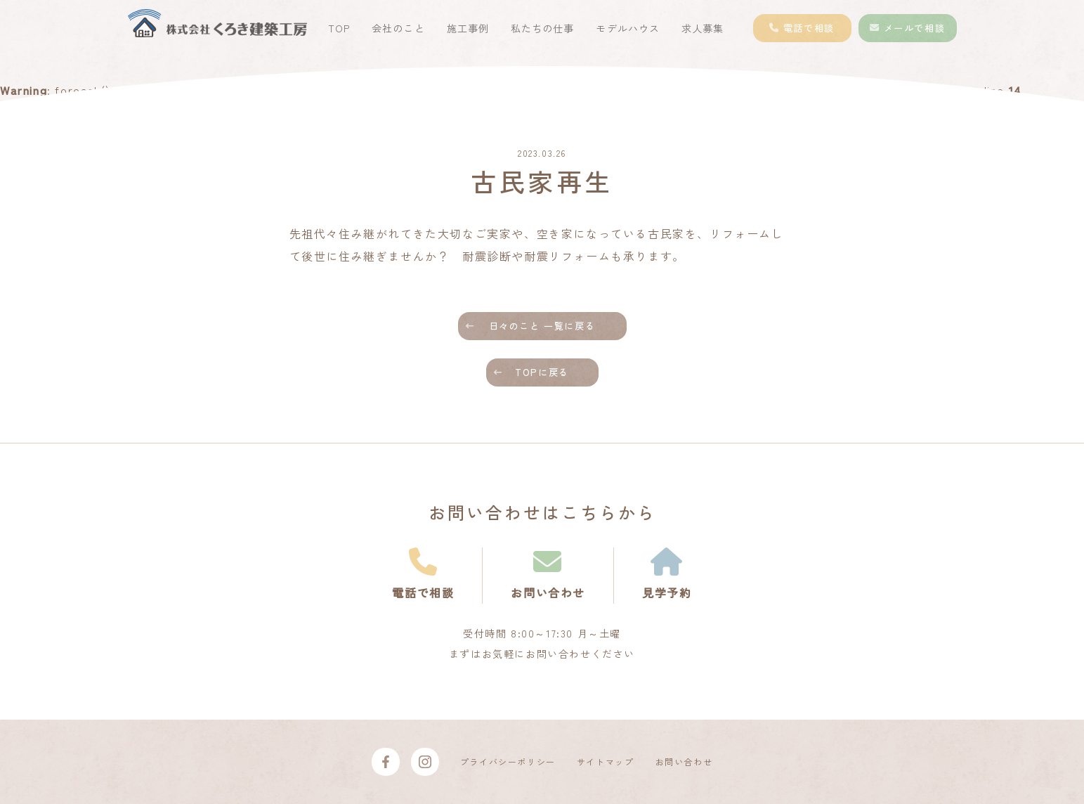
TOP (339, 28)
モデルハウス (627, 28)
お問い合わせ (684, 761)
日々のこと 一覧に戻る (542, 325)
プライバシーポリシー (508, 761)
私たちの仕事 (542, 28)
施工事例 (468, 28)
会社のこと (398, 28)
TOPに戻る (542, 372)
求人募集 (702, 28)
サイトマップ (605, 761)
